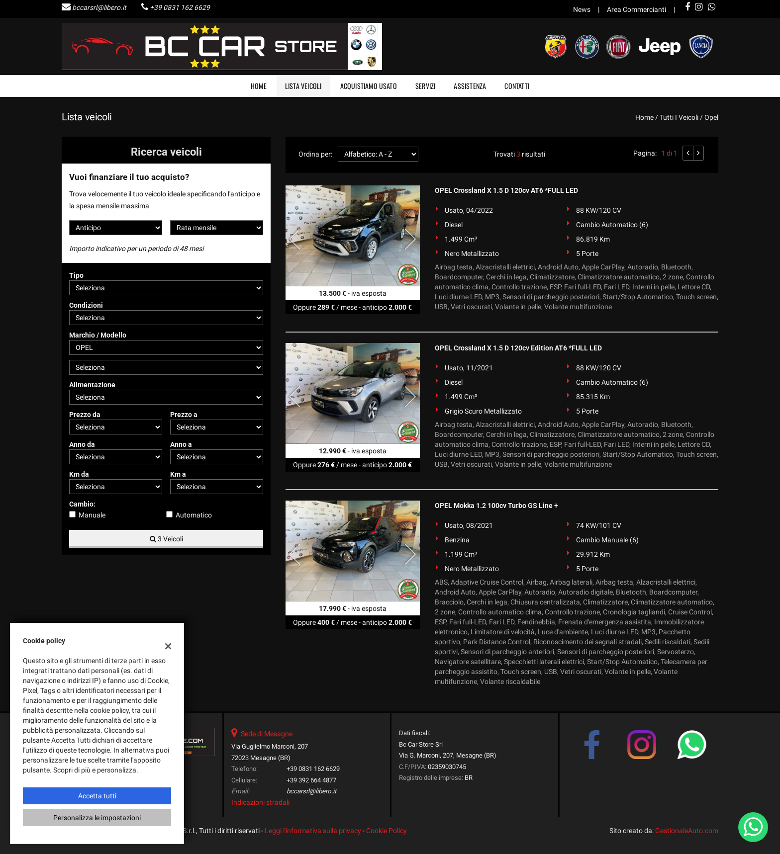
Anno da (82, 444)
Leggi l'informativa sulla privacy (313, 831)
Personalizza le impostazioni (97, 818)
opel (711, 117)
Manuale (92, 515)
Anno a (181, 444)
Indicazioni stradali (260, 802)
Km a (178, 474)
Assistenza (470, 86)
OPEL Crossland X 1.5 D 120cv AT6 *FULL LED (506, 190)
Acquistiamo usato (368, 86)
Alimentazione (92, 385)
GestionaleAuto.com (686, 831)
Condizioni (86, 305)
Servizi (425, 86)
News (581, 9)
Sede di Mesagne (266, 734)
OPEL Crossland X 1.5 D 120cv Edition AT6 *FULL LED (518, 348)
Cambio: (82, 504)
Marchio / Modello (97, 335)
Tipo (76, 275)
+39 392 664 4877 (311, 780)
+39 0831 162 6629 (180, 7)
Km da (79, 474)
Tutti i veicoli (679, 117)
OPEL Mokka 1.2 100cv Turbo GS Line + (496, 506)
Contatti (516, 86)
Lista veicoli (303, 86)
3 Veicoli (166, 539)
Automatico (193, 515)
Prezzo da (84, 415)
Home (259, 86)
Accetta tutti (97, 796)
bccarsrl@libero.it (99, 7)
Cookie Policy (386, 831)
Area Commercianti (636, 9)
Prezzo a (183, 415)
